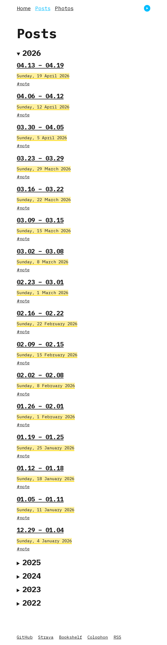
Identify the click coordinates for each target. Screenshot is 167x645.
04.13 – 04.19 (40, 65)
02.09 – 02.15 (40, 344)
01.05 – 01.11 (40, 499)
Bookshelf (70, 637)
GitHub (25, 637)
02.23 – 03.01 (40, 282)
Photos (64, 8)
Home (24, 8)
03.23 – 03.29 (40, 158)
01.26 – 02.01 (40, 406)
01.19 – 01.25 (40, 437)
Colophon (97, 637)
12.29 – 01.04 (40, 530)
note (25, 83)
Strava (45, 637)
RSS (117, 637)
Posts (42, 8)
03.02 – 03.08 (40, 251)
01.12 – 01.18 (40, 468)
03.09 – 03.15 (40, 220)
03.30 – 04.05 (40, 127)
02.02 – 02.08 (40, 375)
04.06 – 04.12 (40, 96)
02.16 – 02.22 (40, 313)
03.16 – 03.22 (40, 189)
